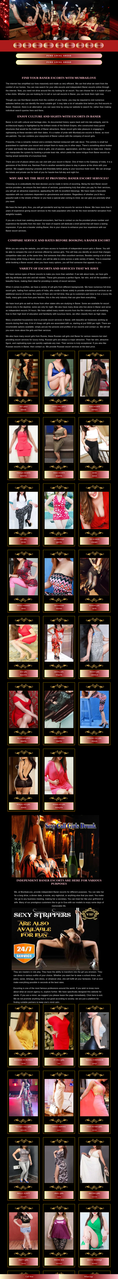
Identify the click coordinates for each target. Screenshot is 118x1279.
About (27, 45)
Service (48, 45)
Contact (70, 45)
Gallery (37, 45)
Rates (59, 45)
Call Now (29, 1277)
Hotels (99, 45)
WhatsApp (88, 1277)
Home (17, 45)
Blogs (89, 45)
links (80, 45)
